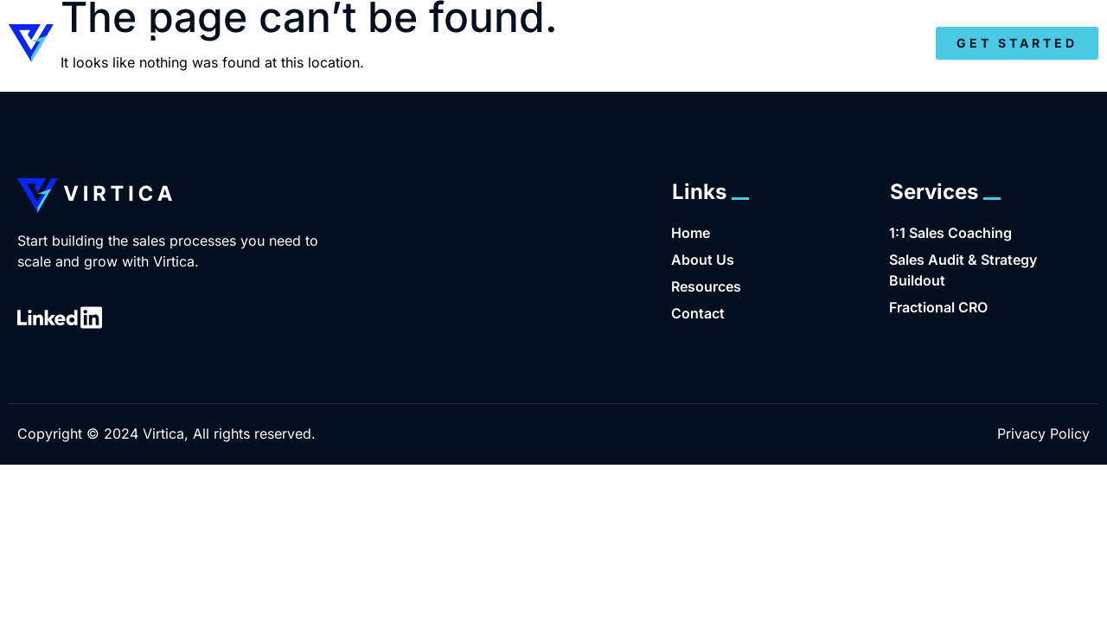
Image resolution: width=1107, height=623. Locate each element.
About (594, 43)
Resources (837, 43)
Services (704, 44)
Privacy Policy (1043, 433)
